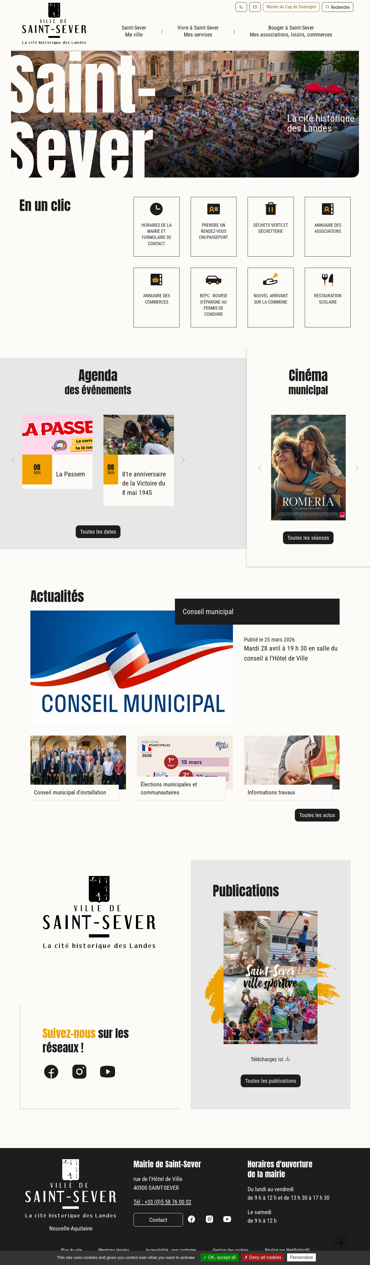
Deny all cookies (262, 1257)
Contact (158, 1231)
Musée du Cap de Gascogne (291, 6)
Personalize (301, 1257)
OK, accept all (219, 1257)
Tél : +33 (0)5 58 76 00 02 (167, 1212)
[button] (337, 7)
